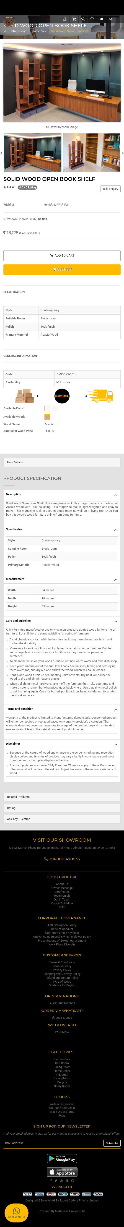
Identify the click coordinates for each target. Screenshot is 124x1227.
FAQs (62, 1115)
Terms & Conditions (62, 962)
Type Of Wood (62, 981)
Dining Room (62, 1067)
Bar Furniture (62, 1059)
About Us (62, 884)
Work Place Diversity (62, 944)
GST (62, 907)
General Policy (62, 966)
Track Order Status (62, 1111)
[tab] (62, 462)
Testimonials (62, 895)
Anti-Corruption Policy (62, 925)
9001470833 (62, 1017)
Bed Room (62, 1063)
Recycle (62, 1082)
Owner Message (61, 888)
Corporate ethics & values (62, 933)
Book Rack (39, 31)
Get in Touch (62, 899)
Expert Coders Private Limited (78, 1200)
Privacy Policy (62, 970)
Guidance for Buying (62, 985)
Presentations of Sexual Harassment (62, 940)
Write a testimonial (62, 1104)
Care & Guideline (62, 903)
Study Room (19, 31)
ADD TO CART (62, 255)
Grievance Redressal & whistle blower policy (62, 936)
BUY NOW (61, 269)
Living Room (62, 1078)
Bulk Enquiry (110, 189)
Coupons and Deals (62, 1108)
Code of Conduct (62, 929)
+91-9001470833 (62, 1003)
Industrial (62, 1074)
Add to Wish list (56, 204)
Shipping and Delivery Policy (62, 974)
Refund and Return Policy (61, 977)
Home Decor (62, 1071)
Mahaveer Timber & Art (70, 1211)
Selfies (42, 219)
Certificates (62, 891)
